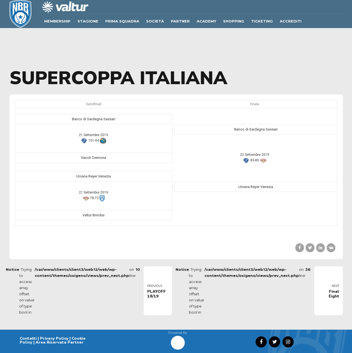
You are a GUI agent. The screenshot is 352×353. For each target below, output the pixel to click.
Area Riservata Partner (60, 342)
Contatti (28, 338)
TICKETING (262, 21)
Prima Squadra (122, 21)
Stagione (88, 21)
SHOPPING (233, 21)
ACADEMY (206, 21)
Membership (57, 21)
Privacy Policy (54, 338)
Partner (180, 21)
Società (155, 21)
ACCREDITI (290, 21)
